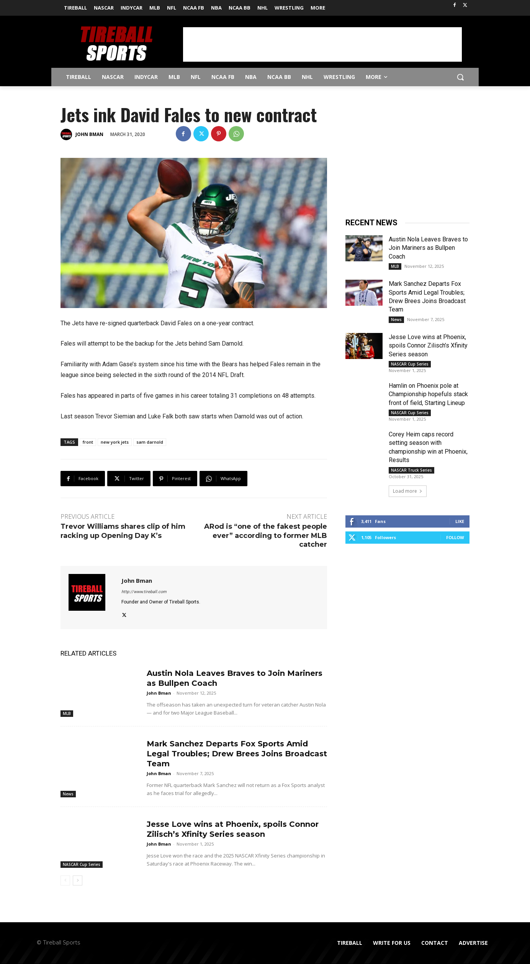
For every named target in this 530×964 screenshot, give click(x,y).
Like (459, 521)
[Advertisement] (322, 44)
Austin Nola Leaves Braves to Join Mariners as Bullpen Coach (428, 248)
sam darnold (149, 442)
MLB (67, 713)
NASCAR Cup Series (81, 864)
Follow (455, 537)
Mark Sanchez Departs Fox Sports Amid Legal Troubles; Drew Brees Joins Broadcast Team (237, 753)
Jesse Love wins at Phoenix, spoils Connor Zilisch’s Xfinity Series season (428, 345)
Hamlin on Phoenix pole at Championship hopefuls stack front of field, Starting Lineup (428, 394)
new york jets (115, 442)
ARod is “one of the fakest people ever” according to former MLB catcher (265, 535)
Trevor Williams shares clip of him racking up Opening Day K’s (123, 530)
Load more (407, 491)
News (68, 794)
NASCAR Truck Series (411, 470)
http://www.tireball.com (144, 591)
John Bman (89, 134)
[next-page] (77, 880)
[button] (460, 77)
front (88, 442)
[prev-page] (65, 880)
